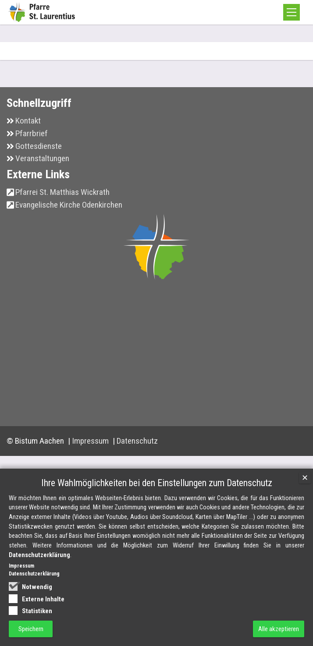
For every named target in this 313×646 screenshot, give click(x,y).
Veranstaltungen (42, 158)
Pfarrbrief (31, 133)
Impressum (91, 441)
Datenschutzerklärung (39, 555)
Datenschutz (137, 441)
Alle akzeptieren (278, 629)
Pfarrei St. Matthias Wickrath (62, 192)
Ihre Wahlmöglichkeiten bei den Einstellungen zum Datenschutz (156, 482)
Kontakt (28, 121)
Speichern (30, 629)
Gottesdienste (38, 146)
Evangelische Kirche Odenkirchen (68, 205)
